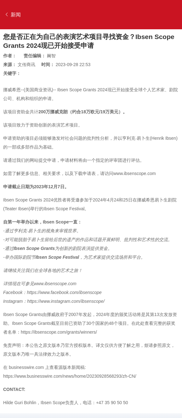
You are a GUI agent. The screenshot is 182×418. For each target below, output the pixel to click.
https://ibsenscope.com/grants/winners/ (59, 332)
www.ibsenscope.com (134, 173)
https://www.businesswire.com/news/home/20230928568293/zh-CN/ (69, 376)
